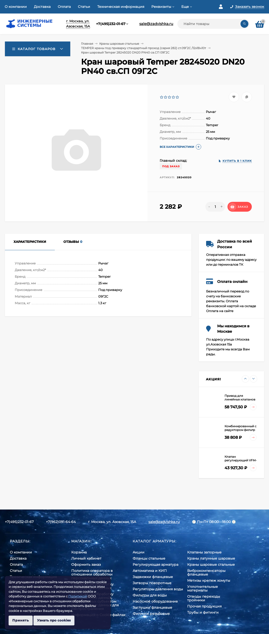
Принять (20, 620)
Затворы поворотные (152, 583)
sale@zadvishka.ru (156, 23)
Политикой (77, 596)
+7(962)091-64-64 (61, 522)
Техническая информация (120, 6)
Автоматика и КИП (150, 570)
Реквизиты (161, 6)
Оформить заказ (86, 564)
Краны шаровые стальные (119, 43)
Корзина (79, 552)
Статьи (84, 6)
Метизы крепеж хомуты (208, 580)
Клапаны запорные (204, 552)
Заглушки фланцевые (152, 607)
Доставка (42, 6)
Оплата (64, 6)
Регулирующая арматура (155, 564)
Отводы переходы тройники (203, 598)
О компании (16, 6)
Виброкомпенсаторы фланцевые (206, 572)
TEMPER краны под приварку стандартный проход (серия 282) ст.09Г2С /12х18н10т (143, 48)
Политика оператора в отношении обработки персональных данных (92, 574)
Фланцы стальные (149, 558)
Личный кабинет (86, 558)
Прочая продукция (204, 606)
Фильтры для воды (150, 595)
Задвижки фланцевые (153, 577)
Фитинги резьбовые (151, 613)
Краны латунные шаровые (211, 558)
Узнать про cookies (54, 620)
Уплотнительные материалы (202, 588)
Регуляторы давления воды (158, 589)
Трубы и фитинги (203, 612)
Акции (138, 552)
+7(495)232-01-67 (111, 24)
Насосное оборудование (155, 601)
